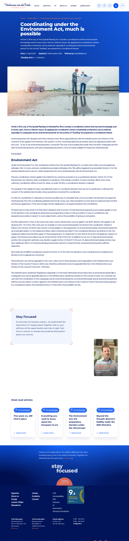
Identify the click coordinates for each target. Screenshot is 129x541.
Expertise (15, 493)
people (73, 6)
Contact (67, 463)
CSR (54, 493)
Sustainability (58, 496)
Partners (56, 502)
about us (63, 6)
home (36, 6)
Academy (36, 496)
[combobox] (122, 5)
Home (22, 18)
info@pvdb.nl (77, 524)
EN (122, 6)
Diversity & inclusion (61, 511)
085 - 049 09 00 (78, 519)
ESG (54, 499)
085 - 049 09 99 (78, 521)
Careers (35, 493)
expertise (47, 6)
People (14, 499)
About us (15, 496)
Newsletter (16, 505)
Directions (14, 528)
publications (85, 6)
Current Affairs (32, 18)
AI (55, 6)
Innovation (57, 508)
